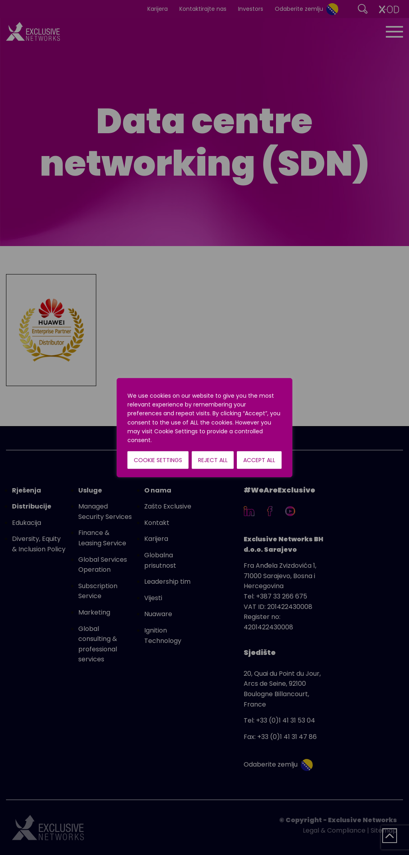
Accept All (259, 460)
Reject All (213, 460)
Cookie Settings (158, 460)
